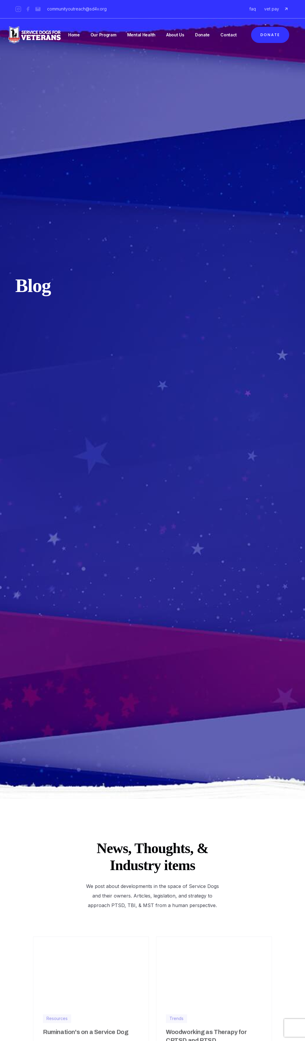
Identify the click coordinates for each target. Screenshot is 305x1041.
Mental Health (141, 34)
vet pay (271, 8)
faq (252, 8)
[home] (34, 35)
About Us (175, 34)
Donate (202, 34)
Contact (228, 34)
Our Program (103, 34)
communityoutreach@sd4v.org (77, 8)
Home (74, 34)
